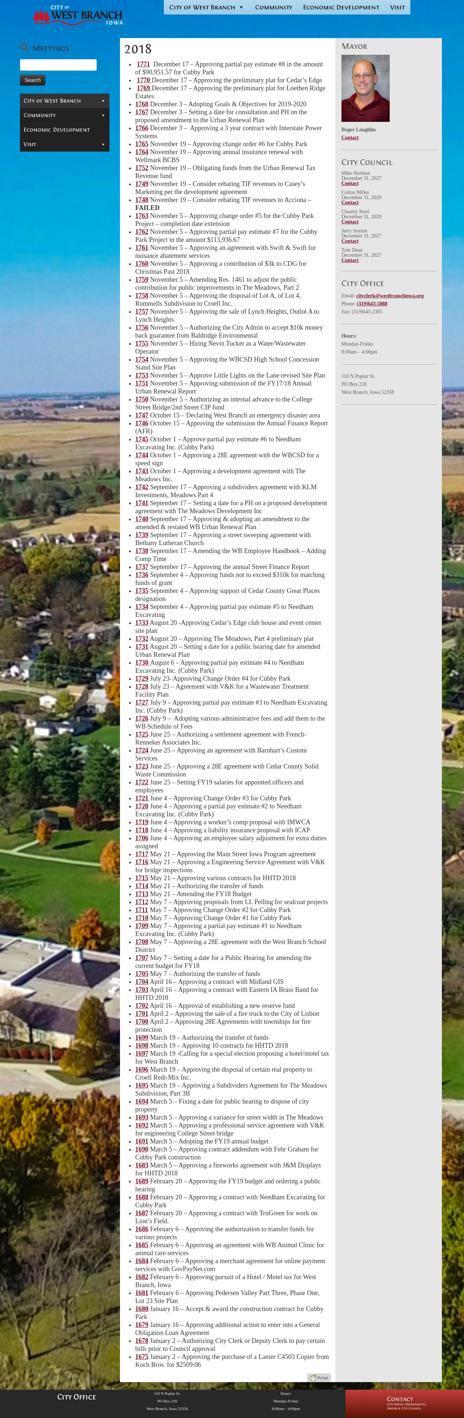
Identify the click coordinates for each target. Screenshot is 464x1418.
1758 (141, 295)
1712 (141, 902)
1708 (141, 941)
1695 (141, 1085)
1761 (141, 247)
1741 (141, 503)
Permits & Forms (47, 373)
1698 (141, 1045)
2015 (36, 287)
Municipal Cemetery (52, 395)
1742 (141, 487)
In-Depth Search (46, 384)
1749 (141, 183)
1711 (141, 910)
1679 (141, 1324)
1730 (142, 662)
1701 (141, 1013)
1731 (141, 646)
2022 (36, 210)
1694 (141, 1101)
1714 (141, 886)
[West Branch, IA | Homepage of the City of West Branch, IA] (69, 15)
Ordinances (43, 145)
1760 (141, 263)
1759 (141, 279)
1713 (141, 894)
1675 (141, 1356)
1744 (141, 455)
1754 (141, 359)
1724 (141, 750)
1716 (141, 862)
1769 (144, 88)
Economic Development (341, 7)
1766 (141, 128)
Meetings (40, 134)
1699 (141, 1037)
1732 (141, 638)
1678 (141, 1340)
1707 (141, 957)
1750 (141, 399)
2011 (36, 330)
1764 (141, 152)
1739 (141, 535)
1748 (141, 199)
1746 (141, 423)
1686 (141, 1229)
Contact (35, 113)
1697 (141, 1053)
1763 (141, 215)
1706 (141, 838)
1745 (141, 439)
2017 (36, 265)
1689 (141, 1181)
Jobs (29, 406)
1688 (141, 1197)
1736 (141, 574)
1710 (141, 918)
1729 (141, 678)
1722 (141, 782)
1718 (141, 830)
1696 (141, 1069)
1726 (141, 718)
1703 (141, 989)
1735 (141, 590)
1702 (141, 1005)
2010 (36, 341)
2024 (36, 189)
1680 (141, 1308)
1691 (141, 1141)
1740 (141, 519)
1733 (141, 622)
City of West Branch (206, 7)
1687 (141, 1213)
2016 (36, 276)
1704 (141, 981)
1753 (141, 375)
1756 (141, 327)
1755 (141, 343)
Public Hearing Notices (60, 156)
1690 (141, 1149)
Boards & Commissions (65, 352)
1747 (141, 415)
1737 (141, 566)
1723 (141, 766)
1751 (141, 383)
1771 (143, 64)
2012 (36, 319)
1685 (141, 1245)
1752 (141, 168)
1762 (141, 231)
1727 (141, 702)
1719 (141, 822)
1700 (141, 1021)
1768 (141, 104)
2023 (36, 200)
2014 (36, 297)
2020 (36, 232)
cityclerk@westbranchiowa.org (390, 295)
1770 (144, 80)
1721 (141, 798)
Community (273, 7)
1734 (141, 606)
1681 (141, 1293)
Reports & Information (65, 417)
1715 (141, 878)
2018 (36, 254)
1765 (141, 144)
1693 (141, 1117)
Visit (397, 7)
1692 (141, 1125)
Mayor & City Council (65, 123)
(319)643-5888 (372, 303)
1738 (141, 551)
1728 (141, 686)
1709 (141, 925)
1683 (141, 1165)
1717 (141, 854)
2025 (36, 178)
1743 (141, 471)
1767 (141, 112)
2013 (36, 308)
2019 (36, 243)
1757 (141, 311)
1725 (141, 734)
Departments (65, 362)
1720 (141, 806)
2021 (36, 221)
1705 (141, 973)
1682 (141, 1277)
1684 (141, 1261)
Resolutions (66, 167)
